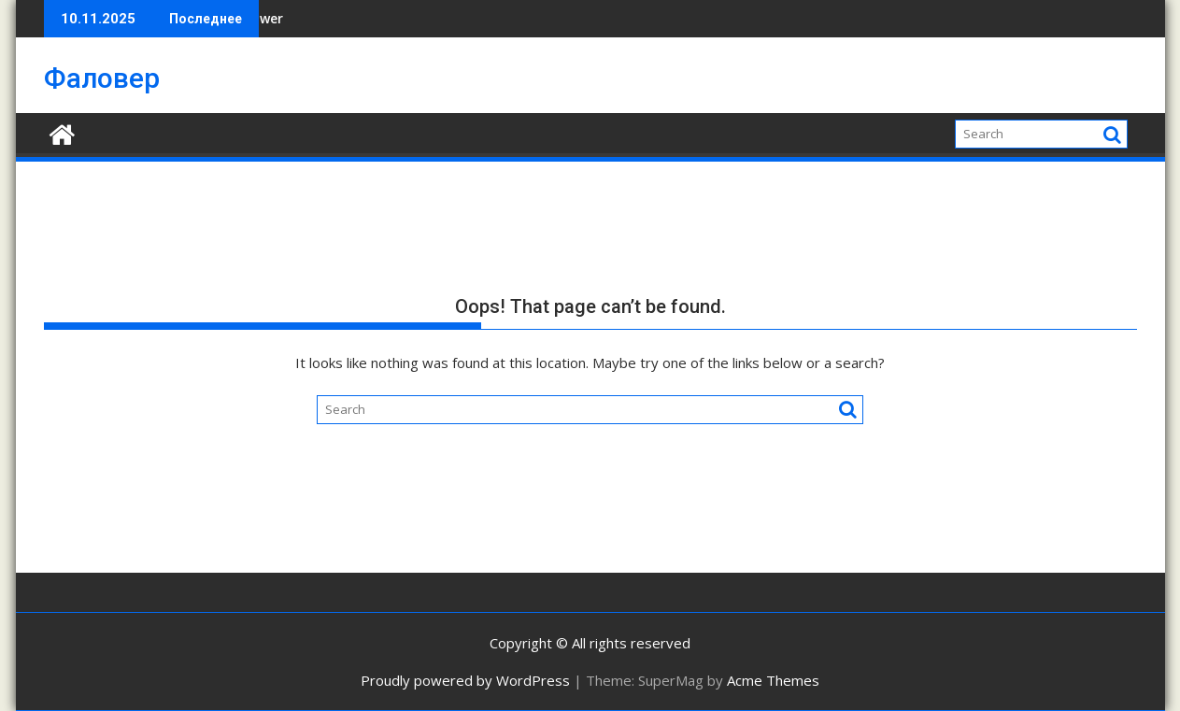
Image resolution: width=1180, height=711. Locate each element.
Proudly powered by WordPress (465, 680)
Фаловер (102, 78)
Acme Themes (773, 680)
